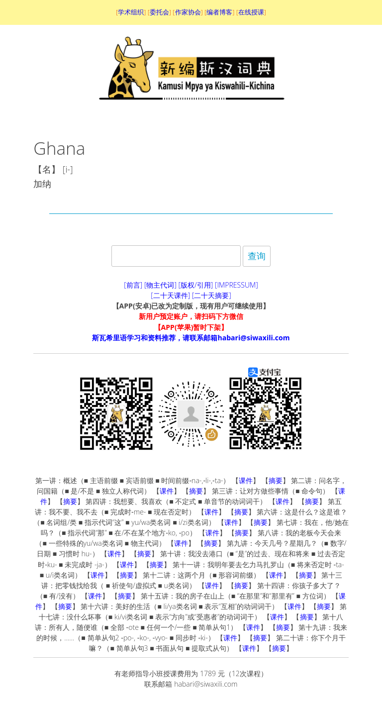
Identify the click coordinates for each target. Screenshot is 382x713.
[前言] (133, 285)
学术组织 (131, 11)
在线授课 (251, 11)
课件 (246, 480)
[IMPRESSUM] (236, 285)
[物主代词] (160, 285)
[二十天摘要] (211, 295)
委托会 (159, 11)
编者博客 (219, 11)
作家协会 (188, 11)
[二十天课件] (170, 295)
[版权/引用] (196, 285)
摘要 (276, 480)
